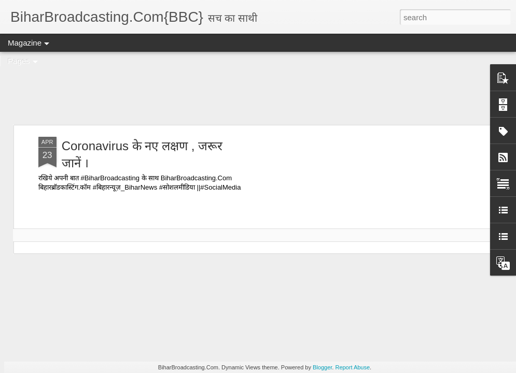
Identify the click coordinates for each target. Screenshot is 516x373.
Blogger (322, 367)
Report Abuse (352, 367)
